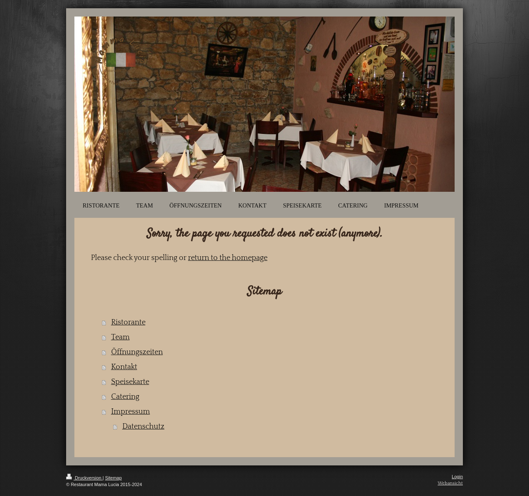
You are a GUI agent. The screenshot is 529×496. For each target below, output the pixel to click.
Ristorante (128, 322)
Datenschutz (143, 426)
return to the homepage (227, 258)
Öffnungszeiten (137, 352)
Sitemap (113, 477)
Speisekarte (130, 382)
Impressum (130, 412)
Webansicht (450, 483)
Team (120, 337)
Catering (125, 397)
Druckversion (84, 477)
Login (457, 476)
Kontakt (124, 367)
